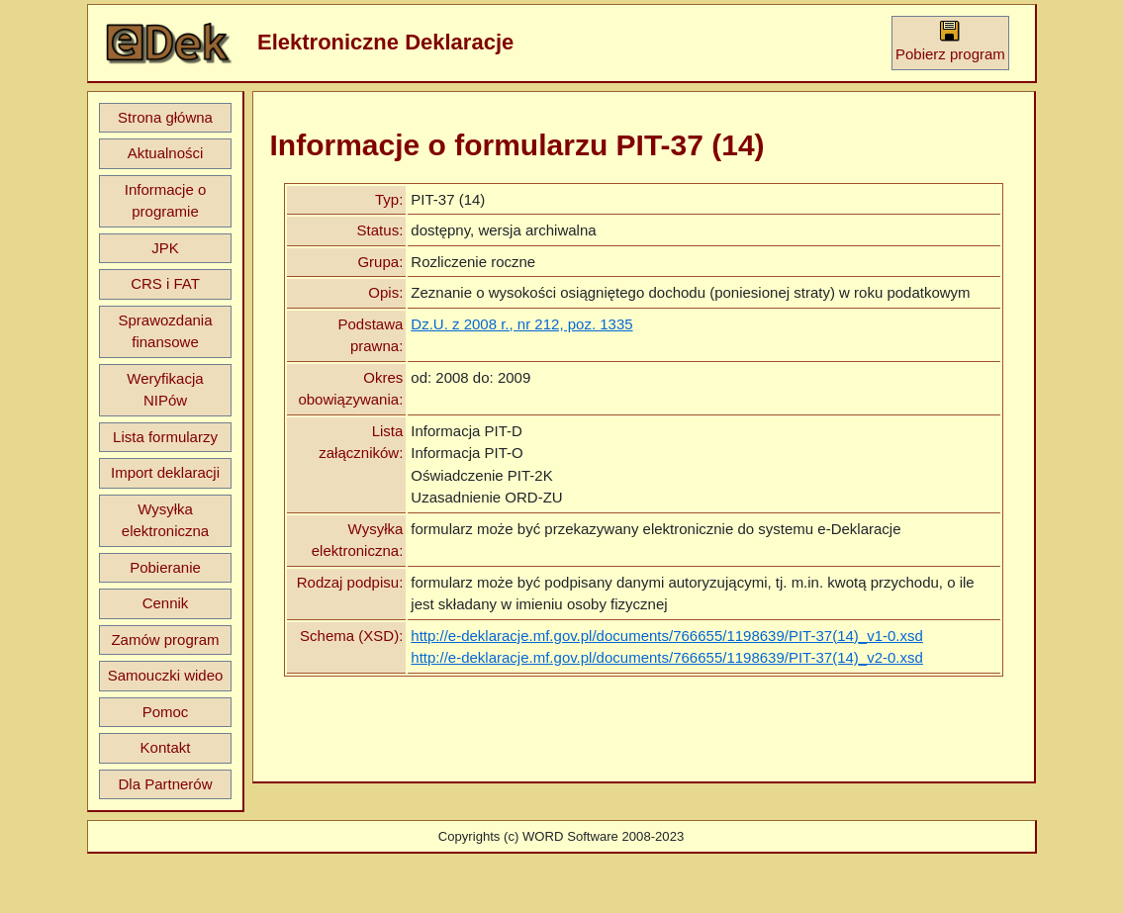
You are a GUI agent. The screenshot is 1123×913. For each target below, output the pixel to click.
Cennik (165, 602)
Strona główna (165, 117)
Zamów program (165, 639)
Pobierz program (950, 41)
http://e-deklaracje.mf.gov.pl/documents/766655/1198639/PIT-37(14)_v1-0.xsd (667, 635)
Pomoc (165, 711)
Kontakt (165, 747)
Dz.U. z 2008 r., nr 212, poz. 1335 (521, 324)
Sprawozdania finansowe (165, 331)
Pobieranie (165, 567)
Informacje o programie (166, 201)
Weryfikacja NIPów (165, 390)
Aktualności (166, 152)
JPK (165, 247)
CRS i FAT (165, 283)
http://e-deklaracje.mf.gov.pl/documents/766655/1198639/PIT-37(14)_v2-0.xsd (667, 657)
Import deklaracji (165, 472)
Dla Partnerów (165, 784)
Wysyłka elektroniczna (165, 520)
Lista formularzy (165, 436)
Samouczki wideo (166, 675)
